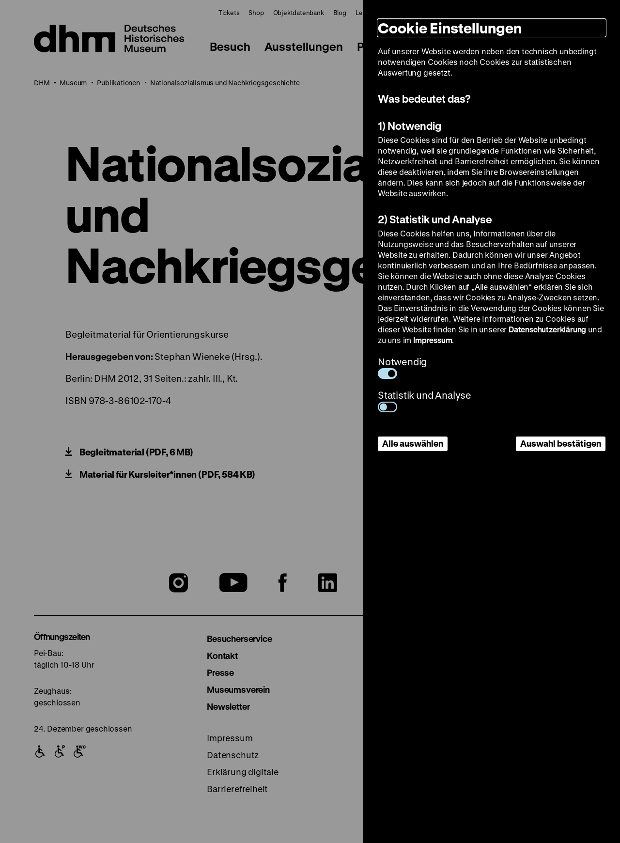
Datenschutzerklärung (547, 329)
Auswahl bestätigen (560, 443)
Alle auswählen (412, 443)
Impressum (432, 339)
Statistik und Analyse (424, 400)
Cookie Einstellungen (450, 27)
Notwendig (402, 367)
